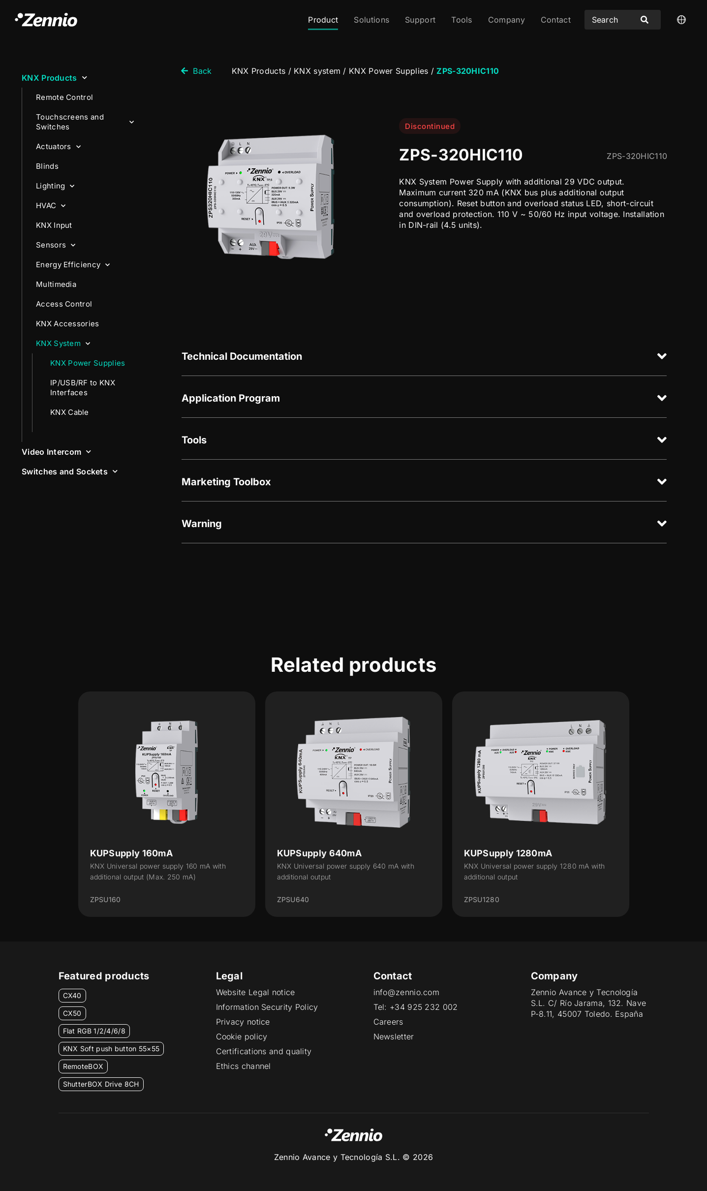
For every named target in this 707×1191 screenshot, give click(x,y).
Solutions (371, 20)
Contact (556, 20)
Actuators (58, 147)
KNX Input (54, 225)
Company (506, 20)
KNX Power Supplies (87, 363)
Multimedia (56, 284)
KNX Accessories (67, 323)
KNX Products (54, 77)
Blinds (47, 166)
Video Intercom (57, 451)
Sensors (55, 245)
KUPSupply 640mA (319, 853)
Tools (461, 20)
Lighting (55, 186)
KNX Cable (69, 412)
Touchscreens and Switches (85, 121)
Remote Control (64, 97)
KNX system (317, 71)
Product (323, 20)
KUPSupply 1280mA (508, 853)
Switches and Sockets (70, 471)
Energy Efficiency (73, 265)
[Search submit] (644, 20)
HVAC (51, 206)
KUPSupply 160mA (131, 853)
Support (420, 20)
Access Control (64, 304)
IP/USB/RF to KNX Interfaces (82, 387)
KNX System (63, 343)
